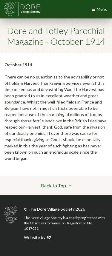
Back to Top (56, 185)
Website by (38, 237)
